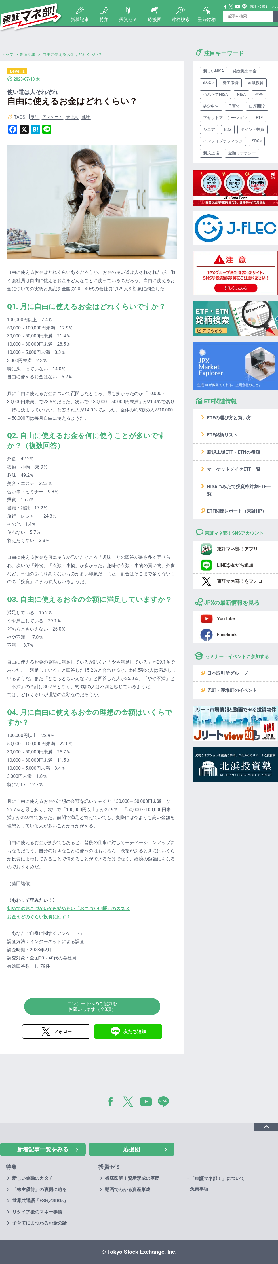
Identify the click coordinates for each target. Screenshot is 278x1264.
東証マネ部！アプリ (237, 549)
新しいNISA (213, 71)
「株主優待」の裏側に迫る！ (41, 1189)
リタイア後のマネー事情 (37, 1212)
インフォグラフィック (223, 141)
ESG (227, 129)
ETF (259, 118)
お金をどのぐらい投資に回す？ (39, 916)
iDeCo (208, 82)
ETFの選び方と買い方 (229, 418)
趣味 (86, 116)
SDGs (257, 141)
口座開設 (257, 106)
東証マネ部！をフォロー (242, 581)
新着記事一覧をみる (42, 1149)
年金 (259, 94)
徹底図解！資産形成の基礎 (132, 1178)
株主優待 (231, 82)
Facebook (225, 6)
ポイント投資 (252, 129)
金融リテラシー (242, 153)
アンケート (52, 116)
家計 (35, 116)
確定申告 (211, 106)
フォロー (63, 1031)
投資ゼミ (128, 19)
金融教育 (256, 82)
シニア (209, 129)
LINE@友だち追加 (235, 565)
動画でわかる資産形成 (127, 1189)
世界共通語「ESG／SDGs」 (40, 1200)
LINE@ (165, 1102)
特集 (104, 19)
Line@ (244, 6)
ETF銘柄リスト (222, 435)
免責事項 (199, 1189)
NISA (241, 94)
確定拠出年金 (245, 71)
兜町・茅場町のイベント (232, 690)
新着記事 (80, 19)
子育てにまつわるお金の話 (39, 1223)
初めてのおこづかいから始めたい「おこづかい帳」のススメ (68, 908)
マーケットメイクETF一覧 (233, 469)
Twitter (231, 6)
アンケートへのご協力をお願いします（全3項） (92, 1006)
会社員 (72, 116)
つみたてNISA (215, 94)
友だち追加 (134, 1031)
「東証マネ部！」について (217, 1178)
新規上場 (211, 153)
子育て (234, 106)
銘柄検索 (181, 19)
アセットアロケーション (225, 118)
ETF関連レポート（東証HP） (236, 511)
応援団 (154, 19)
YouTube (238, 6)
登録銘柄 (207, 19)
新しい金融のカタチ (32, 1178)
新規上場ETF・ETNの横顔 (233, 452)
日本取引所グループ (227, 673)
